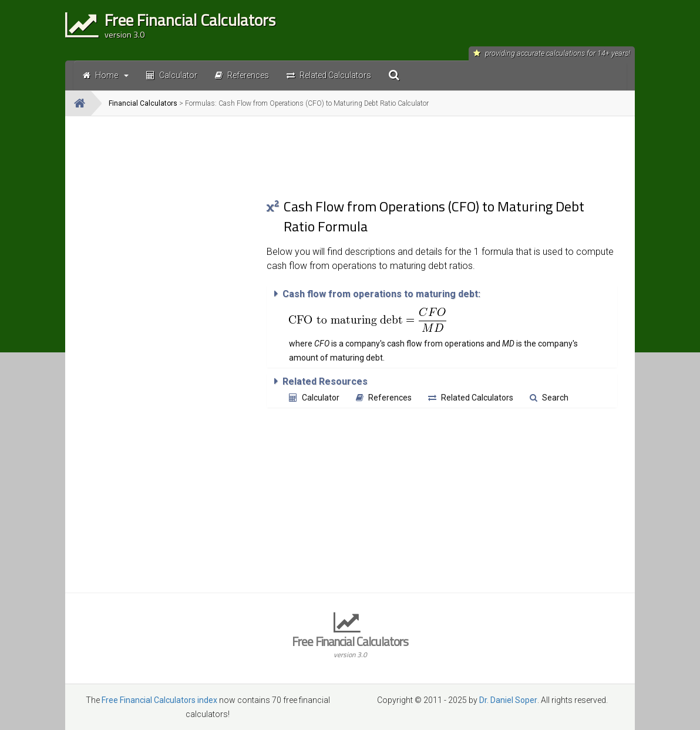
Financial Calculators (143, 103)
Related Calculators (470, 397)
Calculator (314, 397)
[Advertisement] (166, 301)
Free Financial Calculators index (159, 700)
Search (549, 397)
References (384, 397)
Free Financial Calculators (350, 646)
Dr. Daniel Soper (508, 700)
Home (106, 75)
